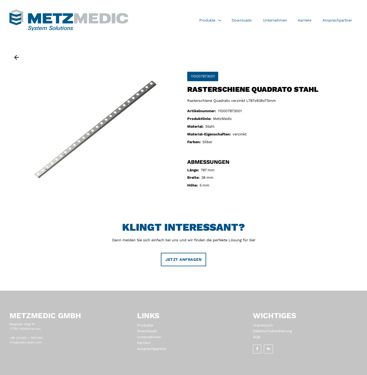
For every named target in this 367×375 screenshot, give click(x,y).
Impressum (263, 325)
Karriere (144, 343)
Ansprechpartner (152, 349)
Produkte (145, 325)
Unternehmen (149, 337)
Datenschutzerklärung (272, 331)
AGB (256, 337)
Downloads (147, 331)
